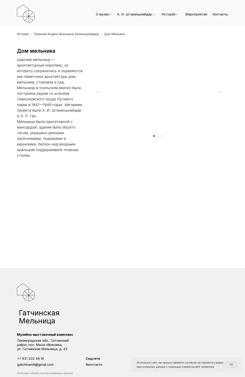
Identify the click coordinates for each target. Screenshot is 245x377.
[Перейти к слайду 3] (160, 136)
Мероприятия (196, 14)
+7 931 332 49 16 (30, 358)
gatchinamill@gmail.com (35, 364)
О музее (102, 14)
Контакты (220, 14)
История (168, 14)
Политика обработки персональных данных (45, 373)
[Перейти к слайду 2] (157, 136)
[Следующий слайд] (220, 92)
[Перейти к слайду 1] (154, 136)
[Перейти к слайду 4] (164, 136)
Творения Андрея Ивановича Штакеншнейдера (66, 34)
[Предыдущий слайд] (98, 92)
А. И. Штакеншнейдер (134, 14)
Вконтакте (94, 364)
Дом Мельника (114, 34)
